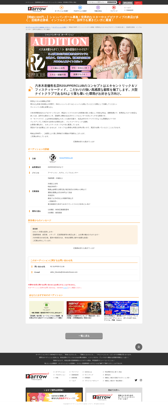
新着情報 (74, 378)
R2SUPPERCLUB (66, 158)
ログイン (138, 3)
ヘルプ (128, 7)
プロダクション (60, 375)
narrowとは (88, 372)
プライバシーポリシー (92, 381)
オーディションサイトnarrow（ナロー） (82, 403)
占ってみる (111, 2)
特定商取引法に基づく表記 (113, 372)
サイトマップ (89, 375)
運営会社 (108, 375)
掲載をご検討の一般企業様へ (114, 381)
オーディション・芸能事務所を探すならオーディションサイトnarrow (44, 2)
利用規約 (87, 378)
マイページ (75, 372)
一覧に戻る (84, 336)
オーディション (60, 372)
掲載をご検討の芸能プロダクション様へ (117, 378)
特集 (57, 378)
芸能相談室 (129, 10)
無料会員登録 (128, 3)
